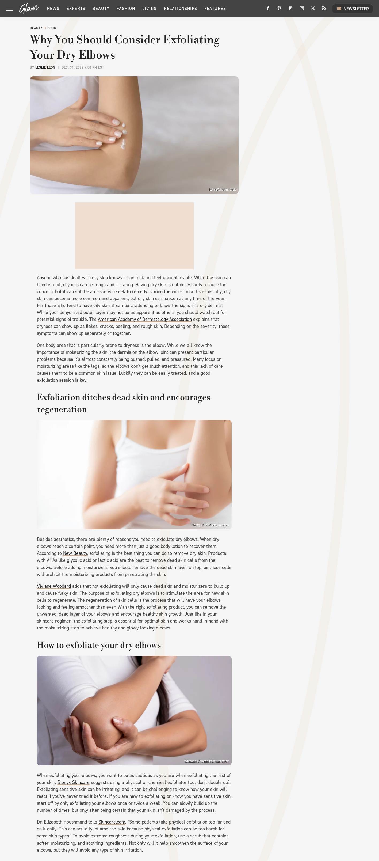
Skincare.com (111, 822)
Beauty (101, 8)
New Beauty (75, 553)
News (53, 8)
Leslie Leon (45, 67)
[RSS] (324, 10)
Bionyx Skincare (74, 782)
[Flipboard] (290, 10)
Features (215, 8)
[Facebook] (268, 10)
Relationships (180, 8)
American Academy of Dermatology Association (145, 319)
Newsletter (352, 9)
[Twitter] (313, 10)
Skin (52, 28)
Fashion (126, 8)
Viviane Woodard (54, 586)
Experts (76, 8)
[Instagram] (302, 10)
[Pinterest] (279, 10)
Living (149, 8)
